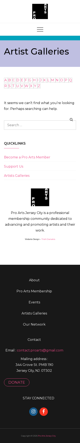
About (34, 280)
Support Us (13, 166)
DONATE (16, 382)
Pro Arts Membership (34, 291)
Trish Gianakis (48, 239)
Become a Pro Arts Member (27, 157)
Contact (34, 340)
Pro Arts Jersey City (47, 436)
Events (34, 302)
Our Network (34, 324)
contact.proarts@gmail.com (40, 350)
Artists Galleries (16, 176)
